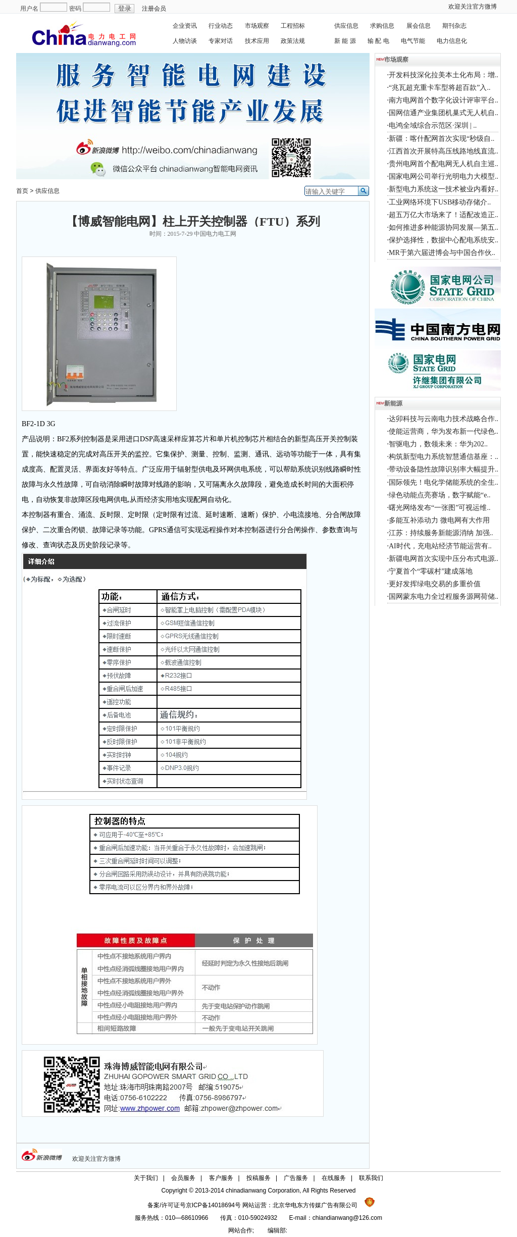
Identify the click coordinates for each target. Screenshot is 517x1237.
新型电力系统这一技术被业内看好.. (443, 189)
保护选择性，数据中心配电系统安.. (443, 240)
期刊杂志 (454, 25)
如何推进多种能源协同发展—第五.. (443, 227)
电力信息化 (452, 40)
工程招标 (293, 25)
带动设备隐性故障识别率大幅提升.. (443, 469)
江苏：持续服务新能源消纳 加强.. (441, 533)
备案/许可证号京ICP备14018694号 (194, 1205)
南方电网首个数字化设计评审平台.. (443, 100)
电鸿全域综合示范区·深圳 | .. (433, 125)
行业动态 (221, 25)
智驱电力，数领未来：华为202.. (438, 444)
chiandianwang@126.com (347, 1217)
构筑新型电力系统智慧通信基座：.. (443, 456)
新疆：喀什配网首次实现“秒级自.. (441, 138)
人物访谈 (185, 40)
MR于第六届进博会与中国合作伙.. (442, 252)
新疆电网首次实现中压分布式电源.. (443, 558)
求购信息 (382, 25)
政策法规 (293, 40)
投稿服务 (258, 1177)
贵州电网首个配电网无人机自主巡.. (443, 164)
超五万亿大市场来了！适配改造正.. (443, 215)
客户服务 (221, 1177)
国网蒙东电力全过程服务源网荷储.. (443, 596)
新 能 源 (345, 40)
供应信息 (346, 25)
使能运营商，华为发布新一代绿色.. (443, 431)
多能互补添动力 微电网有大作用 (439, 520)
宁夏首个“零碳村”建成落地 (431, 571)
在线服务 (334, 1177)
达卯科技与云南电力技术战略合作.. (443, 419)
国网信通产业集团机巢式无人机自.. (443, 113)
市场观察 (257, 25)
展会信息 (418, 25)
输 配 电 (378, 40)
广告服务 (296, 1177)
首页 (22, 190)
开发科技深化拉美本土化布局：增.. (443, 75)
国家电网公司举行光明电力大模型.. (443, 176)
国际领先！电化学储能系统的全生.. (443, 482)
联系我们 (371, 1177)
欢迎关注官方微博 (472, 6)
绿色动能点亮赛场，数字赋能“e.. (439, 495)
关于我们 (146, 1177)
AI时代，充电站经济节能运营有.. (440, 546)
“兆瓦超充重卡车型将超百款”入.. (439, 87)
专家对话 (221, 40)
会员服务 (183, 1177)
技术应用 (257, 40)
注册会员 (154, 8)
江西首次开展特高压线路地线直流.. (443, 151)
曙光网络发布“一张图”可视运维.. (439, 507)
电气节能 (413, 40)
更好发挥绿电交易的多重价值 (435, 584)
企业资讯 (185, 25)
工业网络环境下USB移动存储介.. (440, 202)
